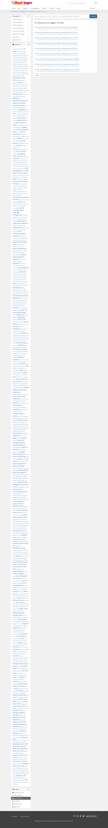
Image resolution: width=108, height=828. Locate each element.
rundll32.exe (25, 550)
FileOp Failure (24, 283)
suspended (15, 625)
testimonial (15, 643)
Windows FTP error (22, 733)
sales (14, 552)
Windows (27, 706)
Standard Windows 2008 (18, 606)
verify (18, 677)
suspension (20, 625)
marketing (22, 390)
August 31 (26, 111)
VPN (13, 688)
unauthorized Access (23, 661)
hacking (15, 326)
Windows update (20, 773)
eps (19, 268)
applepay (22, 109)
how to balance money (24, 335)
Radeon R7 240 (21, 476)
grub (18, 324)
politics (23, 459)
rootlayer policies (24, 533)
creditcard (24, 223)
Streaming (16, 613)
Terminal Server (20, 632)
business (19, 145)
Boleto (22, 138)
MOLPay (24, 401)
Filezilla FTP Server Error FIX (22, 285)
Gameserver (15, 300)
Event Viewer (19, 274)
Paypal (22, 452)
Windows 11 (24, 710)
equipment (25, 268)
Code (22, 177)
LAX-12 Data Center (17, 375)
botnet (23, 141)
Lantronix (15, 372)
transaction (21, 649)
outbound (16, 436)
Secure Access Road (17, 554)
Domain (15, 259)
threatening (18, 645)
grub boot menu (22, 324)
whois (14, 699)
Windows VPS (21, 776)
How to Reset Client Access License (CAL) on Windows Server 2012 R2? (65, 49)
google (14, 315)
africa (20, 98)
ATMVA (19, 111)
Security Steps (18, 562)
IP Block (19, 366)
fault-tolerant (21, 281)
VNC (26, 686)
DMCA (15, 257)
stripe (20, 615)
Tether (20, 643)
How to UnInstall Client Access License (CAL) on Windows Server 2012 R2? (65, 65)
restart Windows (25, 523)
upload (18, 671)
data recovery (19, 238)
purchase (15, 474)
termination (22, 636)
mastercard (17, 392)
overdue (22, 435)
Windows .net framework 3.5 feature (20, 708)
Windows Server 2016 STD (20, 761)
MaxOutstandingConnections (19, 394)
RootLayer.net (18, 546)
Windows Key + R (16, 735)
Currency (15, 229)
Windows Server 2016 (21, 757)
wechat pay (22, 695)
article (14, 111)
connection (17, 197)
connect (20, 193)
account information (20, 84)
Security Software (24, 560)
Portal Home (14, 11)
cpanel (19, 217)
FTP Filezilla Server (24, 298)
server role (16, 578)
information (17, 349)
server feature (18, 571)
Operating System (18, 433)
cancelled (15, 154)
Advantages (17, 96)
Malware (16, 390)
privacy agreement (19, 464)
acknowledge (24, 86)
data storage (25, 238)
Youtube (20, 782)
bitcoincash (17, 134)
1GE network (19, 53)
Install (22, 351)
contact (17, 204)
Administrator (18, 94)
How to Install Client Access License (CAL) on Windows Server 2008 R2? (65, 28)
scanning (25, 552)
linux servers (22, 377)
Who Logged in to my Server (22, 697)
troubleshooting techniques (21, 651)
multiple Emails (24, 409)
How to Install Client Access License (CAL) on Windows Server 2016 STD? (65, 38)
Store (18, 8)
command (16, 181)
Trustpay (19, 653)
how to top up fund (17, 340)
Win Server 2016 (19, 706)
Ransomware (15, 480)
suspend (25, 624)
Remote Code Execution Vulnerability (20, 499)
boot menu (26, 138)
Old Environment (20, 426)
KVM (21, 370)
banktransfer (21, 120)
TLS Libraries (22, 647)
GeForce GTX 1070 (22, 302)
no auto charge (21, 422)
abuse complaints (20, 72)
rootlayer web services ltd (22, 541)
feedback (26, 281)
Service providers (20, 587)
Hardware (16, 329)
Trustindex (15, 653)
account (20, 82)
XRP (26, 780)
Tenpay (23, 630)
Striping (14, 617)
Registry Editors (16, 497)
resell (22, 515)
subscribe (26, 617)
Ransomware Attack (23, 480)
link (14, 377)
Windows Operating (24, 735)
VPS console (20, 688)
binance (20, 130)
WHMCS (14, 697)
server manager (18, 574)
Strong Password (20, 617)
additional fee (23, 90)
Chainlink (16, 158)
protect (15, 472)
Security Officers (16, 558)
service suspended (22, 589)
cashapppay (21, 154)
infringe (24, 349)
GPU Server (22, 319)
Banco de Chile (16, 116)
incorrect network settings (20, 347)
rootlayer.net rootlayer (17, 550)
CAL (16, 151)
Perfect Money (18, 454)
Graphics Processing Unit (18, 322)
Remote (25, 497)
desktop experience (20, 248)
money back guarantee (23, 403)
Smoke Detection (22, 596)
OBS (18, 424)
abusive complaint (21, 74)
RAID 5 (24, 478)
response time (23, 519)
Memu (26, 394)
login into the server (17, 383)
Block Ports (26, 136)
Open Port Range (16, 431)
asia (16, 111)
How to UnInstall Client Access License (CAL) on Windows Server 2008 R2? (65, 59)
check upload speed (24, 166)
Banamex (27, 114)
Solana (21, 600)
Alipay (15, 103)
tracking (15, 649)
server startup (16, 581)
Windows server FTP (17, 770)
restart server (19, 523)
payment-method (16, 452)
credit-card (16, 223)
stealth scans (23, 609)
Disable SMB (15, 252)
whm (28, 695)
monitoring (17, 405)
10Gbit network (19, 49)
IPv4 (13, 368)
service (25, 581)
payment (21, 443)
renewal (14, 515)
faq (17, 281)
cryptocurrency (18, 227)
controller (19, 206)
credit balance (21, 221)
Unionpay (20, 666)
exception (24, 274)
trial (14, 652)
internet (22, 364)
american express (19, 105)
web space (18, 693)
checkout (14, 168)
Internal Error (22, 359)
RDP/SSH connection (24, 487)
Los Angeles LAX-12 (22, 385)
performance (26, 454)
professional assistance (18, 468)
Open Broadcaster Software (21, 430)
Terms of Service (24, 816)
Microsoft (15, 396)
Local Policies (25, 381)
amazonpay (21, 103)
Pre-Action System (24, 461)
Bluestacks (15, 138)
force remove (23, 291)
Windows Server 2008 (21, 742)
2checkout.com (16, 68)
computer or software (17, 187)
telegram (20, 630)
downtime (16, 263)
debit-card (25, 240)
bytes (17, 147)
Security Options (23, 558)
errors (16, 270)
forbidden (18, 291)
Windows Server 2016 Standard (19, 759)
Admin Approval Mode (21, 92)
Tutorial (15, 656)
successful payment (17, 621)
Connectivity (21, 199)
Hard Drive (20, 326)
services (15, 591)
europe (14, 274)
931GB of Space (18, 70)
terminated (15, 636)
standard (27, 604)
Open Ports (22, 431)
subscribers (15, 619)
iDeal (18, 343)
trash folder (26, 649)
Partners (44, 8)
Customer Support (19, 234)
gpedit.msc (15, 319)
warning (14, 693)
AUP (14, 114)
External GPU (20, 279)
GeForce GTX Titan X (20, 305)
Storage (14, 611)
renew (25, 512)
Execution (19, 276)
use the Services (19, 673)
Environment (15, 268)
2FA (20, 68)
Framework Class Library (21, 293)
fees (14, 283)
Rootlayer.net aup (19, 548)
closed (27, 175)
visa (18, 686)
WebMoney (23, 693)
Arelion (27, 109)
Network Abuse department (19, 418)
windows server (19, 740)
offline (24, 424)
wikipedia (17, 699)
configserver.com (16, 191)
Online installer (22, 428)
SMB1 (17, 596)
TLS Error (16, 647)
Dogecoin (20, 257)
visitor (22, 686)
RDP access (15, 482)
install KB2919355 (16, 355)
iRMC (16, 368)
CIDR (23, 171)
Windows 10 (17, 710)
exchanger (15, 276)
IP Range (23, 366)
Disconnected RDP (16, 254)
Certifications (25, 156)
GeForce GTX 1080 (17, 304)
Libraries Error (24, 375)
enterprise (23, 265)
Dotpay (20, 259)
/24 (15, 49)
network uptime (22, 420)
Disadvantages (21, 252)
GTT (27, 324)
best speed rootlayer (21, 125)
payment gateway (19, 445)
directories (15, 250)
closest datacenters (17, 177)
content (20, 204)
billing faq (15, 129)
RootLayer (25, 528)
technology (15, 630)
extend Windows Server (18, 277)
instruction (23, 355)
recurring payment (19, 492)
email (24, 263)
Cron (18, 225)
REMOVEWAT (21, 512)
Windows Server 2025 (23, 768)
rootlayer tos (24, 537)
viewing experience (20, 679)
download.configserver (17, 261)
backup (22, 114)
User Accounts (23, 675)
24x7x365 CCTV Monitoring (18, 66)
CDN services (17, 156)
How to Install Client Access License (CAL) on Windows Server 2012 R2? (65, 33)
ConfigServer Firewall (17, 189)
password (15, 440)
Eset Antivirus (21, 270)
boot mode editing (16, 141)
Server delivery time (20, 569)
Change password (23, 158)
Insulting (14, 357)
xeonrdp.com (22, 780)
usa (20, 671)
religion (21, 497)
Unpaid (18, 668)
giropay (23, 312)
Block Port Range (20, 136)
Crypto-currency (22, 225)
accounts (19, 86)
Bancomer (15, 118)
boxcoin (15, 143)
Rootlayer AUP (18, 531)
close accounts (22, 175)
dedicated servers (21, 244)
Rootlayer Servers (16, 535)
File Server (18, 283)
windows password (17, 737)
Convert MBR (15, 208)
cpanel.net (15, 219)
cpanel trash (24, 217)
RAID (26, 476)
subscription (22, 619)
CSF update (26, 227)
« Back (37, 75)
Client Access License (20, 173)
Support (25, 8)
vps (16, 688)
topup (26, 647)
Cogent (25, 177)
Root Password (21, 527)
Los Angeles (15, 385)
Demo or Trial (21, 246)
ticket (23, 645)
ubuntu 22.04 (24, 660)
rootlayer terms (18, 537)
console (20, 202)
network (16, 414)
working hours (16, 780)
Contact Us (15, 816)
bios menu (18, 132)
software (16, 600)
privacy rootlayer (19, 466)
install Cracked (23, 353)
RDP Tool (18, 487)
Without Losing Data (21, 778)
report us (18, 515)
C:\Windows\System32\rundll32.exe (20, 149)
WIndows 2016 (22, 720)
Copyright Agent (18, 210)
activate (14, 88)
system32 (16, 628)
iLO (13, 345)
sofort (18, 598)
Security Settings (16, 560)
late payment (20, 372)
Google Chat (20, 315)
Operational (25, 433)
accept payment (21, 76)
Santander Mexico (19, 552)
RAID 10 (20, 478)
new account (15, 422)
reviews (17, 525)
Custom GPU (19, 229)
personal (16, 457)
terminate (23, 634)
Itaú (25, 368)
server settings (24, 578)
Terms (22, 638)
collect (15, 179)
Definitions (15, 246)
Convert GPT (23, 206)
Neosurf (21, 411)
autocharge (18, 114)
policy (20, 459)
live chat (25, 379)
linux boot (17, 377)
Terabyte (14, 632)
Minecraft (21, 399)
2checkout (27, 66)
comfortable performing (23, 179)
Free (14, 296)
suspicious (25, 625)
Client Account (16, 175)
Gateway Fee (21, 300)
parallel (18, 438)
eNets (19, 265)
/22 (13, 49)
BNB (19, 138)
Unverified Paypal (24, 668)
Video (22, 677)
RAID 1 (17, 478)
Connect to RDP (18, 195)
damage (22, 236)
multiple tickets (16, 411)
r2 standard (15, 476)
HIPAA (18, 333)
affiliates (16, 98)
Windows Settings (21, 771)
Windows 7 (23, 724)
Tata (25, 628)
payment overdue (22, 449)
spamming (19, 603)
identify (23, 343)
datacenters (20, 240)
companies (25, 184)
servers (20, 581)
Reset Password (16, 519)
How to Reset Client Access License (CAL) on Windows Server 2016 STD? (65, 54)
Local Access (17, 381)
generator (19, 310)
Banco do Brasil (22, 116)
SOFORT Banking (24, 598)
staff (23, 604)
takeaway (22, 628)
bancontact (21, 118)
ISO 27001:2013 (20, 368)
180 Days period (20, 51)
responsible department (18, 521)
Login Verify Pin (24, 383)
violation (16, 681)
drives (21, 263)
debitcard (16, 242)
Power (18, 461)
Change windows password (18, 160)
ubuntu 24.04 (15, 661)
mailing (25, 387)
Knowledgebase (35, 8)
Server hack (25, 571)
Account (92, 8)
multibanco (17, 409)
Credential (19, 219)
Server (25, 562)
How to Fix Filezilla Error (18, 337)
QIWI (18, 474)
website (15, 695)
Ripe (21, 525)
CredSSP (14, 225)
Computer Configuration (22, 186)
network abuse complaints (23, 416)
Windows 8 (16, 727)
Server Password (21, 576)
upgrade (14, 671)
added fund (17, 90)
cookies (21, 208)
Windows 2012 (22, 715)
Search (93, 16)
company (15, 186)
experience (24, 276)
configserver (25, 187)
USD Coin (25, 671)
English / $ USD (91, 816)
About (58, 8)
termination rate (16, 638)
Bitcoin (23, 132)
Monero (15, 403)
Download (24, 259)
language (25, 370)
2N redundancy (24, 68)
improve (16, 345)
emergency (15, 265)
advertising (22, 96)
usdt (14, 673)
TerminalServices (16, 634)
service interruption (17, 583)
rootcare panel (19, 528)
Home (13, 8)
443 (13, 70)
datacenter (15, 240)
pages (15, 438)
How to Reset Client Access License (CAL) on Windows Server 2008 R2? (65, 44)
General (15, 308)
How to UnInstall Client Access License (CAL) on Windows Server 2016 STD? (65, 70)
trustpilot (23, 653)
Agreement (17, 101)
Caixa (14, 151)
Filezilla (14, 285)
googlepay (21, 317)
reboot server (17, 489)
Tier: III (25, 645)
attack (22, 111)
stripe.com (24, 615)
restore (14, 525)
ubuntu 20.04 (18, 660)
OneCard (17, 428)
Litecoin (19, 379)
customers (16, 236)
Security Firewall (24, 556)
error (14, 270)
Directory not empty (22, 250)
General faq (21, 308)
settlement (21, 591)
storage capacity (19, 611)
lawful (25, 373)
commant (20, 184)
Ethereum (23, 272)
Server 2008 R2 (17, 564)
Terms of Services (23, 640)
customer (19, 231)
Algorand (24, 101)
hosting (23, 333)
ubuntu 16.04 (22, 658)
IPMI (26, 366)
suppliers (23, 621)
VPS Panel (19, 691)
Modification (19, 401)
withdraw (15, 778)
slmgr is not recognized (20, 594)
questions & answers (23, 474)
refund (22, 495)
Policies (52, 8)
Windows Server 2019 (17, 763)
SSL (21, 604)
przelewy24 (22, 472)
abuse (23, 70)
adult (24, 94)
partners (24, 438)
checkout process (20, 168)
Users (15, 677)
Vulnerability (25, 691)
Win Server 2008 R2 (20, 701)
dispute (23, 255)
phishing (22, 457)
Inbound (21, 345)
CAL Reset (22, 151)
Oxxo (25, 435)
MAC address (20, 387)
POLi (17, 459)
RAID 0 (14, 478)
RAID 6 (27, 478)
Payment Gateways (17, 447)
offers (21, 424)
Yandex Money (16, 782)
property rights (22, 470)
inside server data (16, 351)
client (26, 171)
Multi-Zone (24, 407)
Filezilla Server (18, 288)
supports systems (18, 623)
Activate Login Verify (20, 88)
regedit (25, 495)
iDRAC (27, 343)
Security (18, 556)
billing (25, 127)
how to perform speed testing (21, 339)
